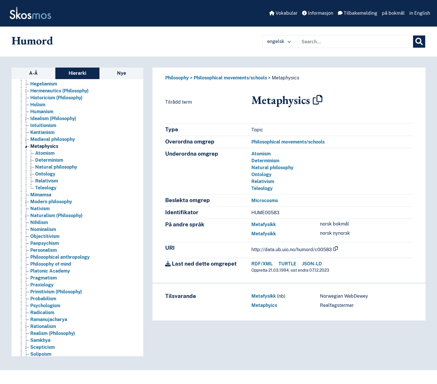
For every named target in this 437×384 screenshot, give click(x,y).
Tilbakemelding (357, 13)
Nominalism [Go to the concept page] (43, 229)
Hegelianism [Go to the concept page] (43, 84)
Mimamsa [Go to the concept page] (40, 194)
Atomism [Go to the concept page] (44, 153)
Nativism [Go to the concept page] (40, 208)
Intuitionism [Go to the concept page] (43, 125)
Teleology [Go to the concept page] (45, 188)
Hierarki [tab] (77, 73)
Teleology (262, 188)
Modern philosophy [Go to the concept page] (51, 201)
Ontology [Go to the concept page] (45, 174)
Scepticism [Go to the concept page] (42, 347)
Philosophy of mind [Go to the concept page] (50, 264)
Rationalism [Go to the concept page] (43, 326)
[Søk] (419, 41)
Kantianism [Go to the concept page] (42, 132)
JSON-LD (312, 263)
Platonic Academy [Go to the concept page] (50, 271)
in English (419, 13)
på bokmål (393, 13)
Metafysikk (263, 224)
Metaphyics (264, 305)
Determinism (265, 160)
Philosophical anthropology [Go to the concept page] (60, 257)
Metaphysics (285, 78)
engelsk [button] (279, 41)
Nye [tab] (121, 73)
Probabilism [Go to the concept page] (43, 298)
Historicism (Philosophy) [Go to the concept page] (56, 97)
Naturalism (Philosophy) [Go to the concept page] (56, 215)
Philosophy (177, 78)
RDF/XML (262, 263)
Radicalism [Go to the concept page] (42, 312)
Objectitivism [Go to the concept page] (44, 236)
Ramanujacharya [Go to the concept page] (48, 319)
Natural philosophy (272, 167)
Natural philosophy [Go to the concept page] (56, 167)
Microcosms (264, 200)
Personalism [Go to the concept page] (43, 250)
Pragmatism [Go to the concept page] (43, 278)
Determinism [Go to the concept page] (49, 160)
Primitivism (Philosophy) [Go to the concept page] (56, 291)
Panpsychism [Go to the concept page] (44, 243)
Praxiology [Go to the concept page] (42, 285)
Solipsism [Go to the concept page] (40, 354)
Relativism (262, 181)
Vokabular (283, 13)
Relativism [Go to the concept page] (46, 181)
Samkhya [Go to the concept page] (40, 340)
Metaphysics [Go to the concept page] (44, 146)
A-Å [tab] (33, 73)
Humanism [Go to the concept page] (41, 111)
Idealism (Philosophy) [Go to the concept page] (53, 118)
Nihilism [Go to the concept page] (39, 222)
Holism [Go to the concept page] (37, 104)
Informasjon (317, 13)
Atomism (261, 153)
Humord (32, 40)
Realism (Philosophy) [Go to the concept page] (52, 333)
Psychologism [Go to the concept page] (45, 305)
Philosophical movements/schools (230, 78)
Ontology (261, 174)
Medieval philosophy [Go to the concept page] (52, 139)
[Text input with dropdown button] (355, 41)
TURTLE (287, 263)
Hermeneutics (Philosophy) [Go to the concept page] (59, 91)
